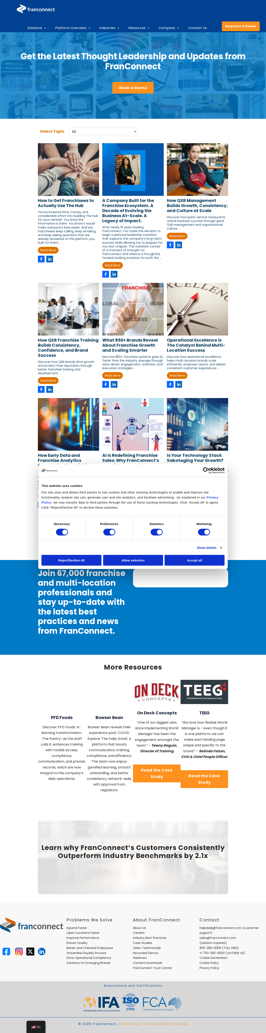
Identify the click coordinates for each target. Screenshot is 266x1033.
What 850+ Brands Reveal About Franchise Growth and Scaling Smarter (130, 345)
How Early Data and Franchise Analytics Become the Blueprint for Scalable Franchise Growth (67, 462)
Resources (139, 28)
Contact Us (197, 27)
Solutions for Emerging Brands (88, 963)
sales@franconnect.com (218, 938)
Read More (48, 250)
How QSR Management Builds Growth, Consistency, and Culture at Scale (197, 206)
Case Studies (142, 943)
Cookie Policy (209, 963)
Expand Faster (76, 928)
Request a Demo (240, 26)
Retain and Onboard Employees (89, 948)
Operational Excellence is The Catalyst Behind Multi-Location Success (196, 345)
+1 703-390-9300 (212, 953)
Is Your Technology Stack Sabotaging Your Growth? (195, 457)
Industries (109, 28)
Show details (207, 547)
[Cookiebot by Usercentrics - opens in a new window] (206, 470)
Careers (139, 933)
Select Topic (52, 131)
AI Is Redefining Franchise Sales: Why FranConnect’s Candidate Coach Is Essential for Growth (130, 462)
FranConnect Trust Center (152, 968)
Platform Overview (73, 28)
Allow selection (132, 560)
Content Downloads (147, 963)
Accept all (194, 560)
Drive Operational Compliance (88, 958)
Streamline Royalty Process (86, 953)
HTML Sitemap (175, 1024)
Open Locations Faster (83, 933)
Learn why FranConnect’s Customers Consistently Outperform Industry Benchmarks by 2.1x (133, 851)
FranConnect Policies (138, 1024)
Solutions (37, 28)
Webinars (140, 958)
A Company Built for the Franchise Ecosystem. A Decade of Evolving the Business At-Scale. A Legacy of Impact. (128, 211)
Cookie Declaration (213, 958)
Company (169, 28)
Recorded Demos (145, 953)
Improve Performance (82, 938)
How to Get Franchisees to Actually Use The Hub (66, 203)
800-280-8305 (210, 948)
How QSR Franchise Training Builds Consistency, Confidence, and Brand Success (68, 347)
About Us (139, 928)
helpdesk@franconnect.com (221, 928)
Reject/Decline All (71, 560)
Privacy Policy (209, 968)
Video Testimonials (147, 948)
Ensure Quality (77, 943)
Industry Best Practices (149, 938)
